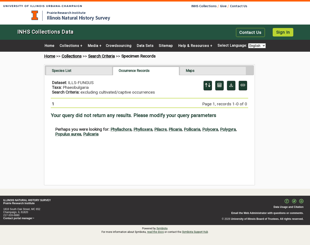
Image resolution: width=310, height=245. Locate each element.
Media (93, 46)
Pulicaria (90, 134)
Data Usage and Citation (288, 207)
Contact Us (238, 6)
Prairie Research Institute (66, 12)
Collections (69, 46)
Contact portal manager (18, 218)
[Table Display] (219, 85)
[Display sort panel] (207, 85)
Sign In (283, 32)
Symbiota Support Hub (195, 231)
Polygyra (228, 129)
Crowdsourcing (118, 46)
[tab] (79, 71)
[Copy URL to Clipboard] (243, 85)
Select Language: (233, 46)
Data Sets (145, 46)
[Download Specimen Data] (231, 85)
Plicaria (175, 129)
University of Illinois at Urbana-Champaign (34, 15)
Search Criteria (101, 56)
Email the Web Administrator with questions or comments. (267, 213)
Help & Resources (193, 46)
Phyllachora (120, 129)
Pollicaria (192, 129)
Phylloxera (142, 129)
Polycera (210, 129)
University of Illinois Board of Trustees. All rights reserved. (267, 218)
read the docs (155, 231)
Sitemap (166, 46)
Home (49, 46)
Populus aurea (68, 134)
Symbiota (161, 228)
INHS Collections (204, 6)
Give (223, 6)
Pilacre (160, 129)
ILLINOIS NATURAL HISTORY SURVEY (27, 200)
